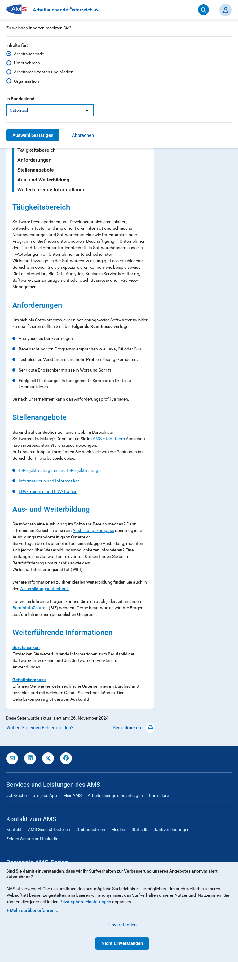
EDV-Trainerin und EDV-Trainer (48, 491)
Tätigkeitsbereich (36, 150)
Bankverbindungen (171, 829)
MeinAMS (72, 795)
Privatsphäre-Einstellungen (85, 901)
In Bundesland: (21, 98)
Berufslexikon (26, 647)
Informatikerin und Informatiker (49, 480)
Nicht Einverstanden (122, 943)
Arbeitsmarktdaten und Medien (43, 71)
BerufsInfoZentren (30, 607)
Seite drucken (134, 727)
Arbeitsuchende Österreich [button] (66, 10)
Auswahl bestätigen (32, 135)
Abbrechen (83, 135)
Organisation (26, 80)
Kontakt (14, 829)
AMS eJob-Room (109, 438)
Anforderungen (34, 160)
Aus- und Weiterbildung (43, 180)
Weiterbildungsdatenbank (44, 588)
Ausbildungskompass (93, 530)
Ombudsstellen (90, 829)
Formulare (159, 795)
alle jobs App (45, 795)
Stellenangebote (35, 170)
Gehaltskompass (29, 679)
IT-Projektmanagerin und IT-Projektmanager (60, 470)
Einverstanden (122, 925)
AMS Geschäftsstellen (49, 829)
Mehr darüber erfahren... (34, 910)
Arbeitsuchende (29, 53)
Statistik (139, 829)
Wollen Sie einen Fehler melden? (39, 727)
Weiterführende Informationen (51, 190)
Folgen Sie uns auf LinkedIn (32, 838)
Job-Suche (16, 795)
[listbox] (50, 110)
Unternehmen (27, 62)
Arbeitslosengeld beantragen (115, 795)
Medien (118, 829)
